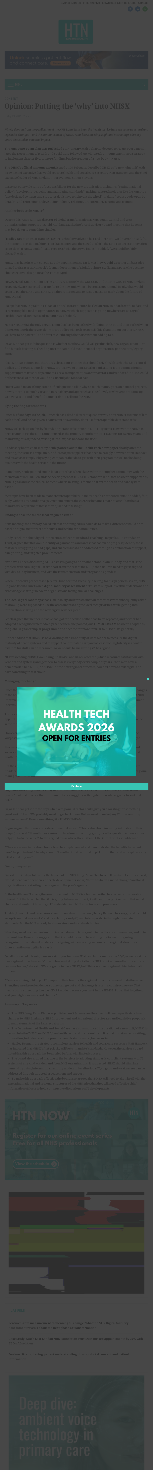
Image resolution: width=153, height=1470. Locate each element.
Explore (76, 786)
